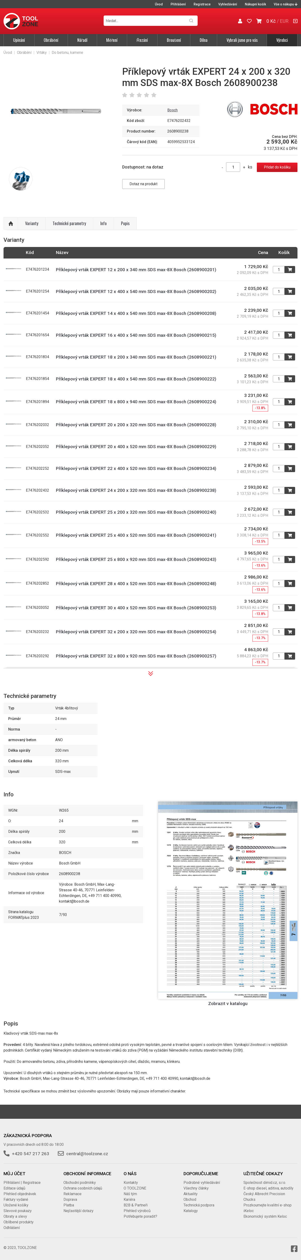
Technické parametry (69, 223)
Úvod (159, 4)
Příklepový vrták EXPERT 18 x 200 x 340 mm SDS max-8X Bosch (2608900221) (136, 357)
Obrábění (51, 40)
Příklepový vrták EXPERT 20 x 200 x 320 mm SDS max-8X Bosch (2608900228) (136, 424)
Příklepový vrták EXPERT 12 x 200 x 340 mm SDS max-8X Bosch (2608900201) (136, 269)
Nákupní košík (255, 4)
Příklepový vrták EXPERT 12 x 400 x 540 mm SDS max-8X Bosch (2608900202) (136, 291)
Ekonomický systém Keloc (265, 1216)
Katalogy (191, 1211)
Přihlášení (178, 4)
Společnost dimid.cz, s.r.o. (264, 1182)
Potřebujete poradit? (140, 1216)
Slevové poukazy (18, 1211)
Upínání (19, 40)
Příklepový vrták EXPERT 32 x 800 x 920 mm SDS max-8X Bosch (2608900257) (136, 656)
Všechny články (196, 1188)
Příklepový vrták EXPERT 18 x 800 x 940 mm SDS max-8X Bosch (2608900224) (136, 401)
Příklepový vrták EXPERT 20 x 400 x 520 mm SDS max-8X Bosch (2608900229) (136, 446)
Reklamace (72, 1194)
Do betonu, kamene (67, 52)
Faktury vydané (16, 1199)
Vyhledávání (227, 4)
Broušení (174, 40)
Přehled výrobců (137, 1211)
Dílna (203, 40)
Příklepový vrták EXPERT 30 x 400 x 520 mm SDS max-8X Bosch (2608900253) (136, 607)
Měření (111, 40)
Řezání (142, 40)
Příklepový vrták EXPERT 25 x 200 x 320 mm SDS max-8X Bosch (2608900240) (136, 512)
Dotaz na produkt (143, 184)
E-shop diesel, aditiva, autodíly (268, 1188)
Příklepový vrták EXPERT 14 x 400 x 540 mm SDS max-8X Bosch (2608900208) (136, 313)
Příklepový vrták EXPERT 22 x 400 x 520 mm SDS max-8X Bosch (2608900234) (136, 468)
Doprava (70, 1199)
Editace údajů (14, 1188)
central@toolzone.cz (87, 1153)
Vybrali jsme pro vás (242, 40)
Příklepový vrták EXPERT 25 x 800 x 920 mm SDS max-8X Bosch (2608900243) (136, 559)
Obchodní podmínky (79, 1182)
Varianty (31, 223)
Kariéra (129, 1199)
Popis (125, 223)
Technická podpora (199, 1205)
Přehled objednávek (20, 1194)
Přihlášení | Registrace (22, 1182)
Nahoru (11, 223)
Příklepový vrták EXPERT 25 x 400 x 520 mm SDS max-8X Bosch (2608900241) (136, 535)
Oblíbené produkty (19, 1222)
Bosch (172, 110)
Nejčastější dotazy (78, 1211)
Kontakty (131, 1182)
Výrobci (282, 40)
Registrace (202, 4)
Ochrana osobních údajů (82, 1188)
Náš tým (130, 1194)
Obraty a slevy (15, 1216)
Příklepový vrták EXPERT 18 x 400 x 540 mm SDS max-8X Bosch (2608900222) (136, 379)
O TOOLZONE (135, 1188)
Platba (68, 1205)
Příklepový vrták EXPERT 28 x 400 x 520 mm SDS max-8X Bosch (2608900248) (136, 583)
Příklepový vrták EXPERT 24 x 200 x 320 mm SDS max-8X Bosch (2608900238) (136, 490)
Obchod (190, 1199)
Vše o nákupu (285, 4)
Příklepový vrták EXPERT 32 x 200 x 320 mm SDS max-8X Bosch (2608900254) (136, 631)
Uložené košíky (16, 1205)
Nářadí (82, 40)
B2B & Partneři (136, 1205)
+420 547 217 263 (30, 1153)
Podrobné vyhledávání (202, 1182)
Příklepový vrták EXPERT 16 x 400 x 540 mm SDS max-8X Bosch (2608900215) (136, 335)
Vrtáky (41, 52)
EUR (284, 21)
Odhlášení (12, 1227)
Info (103, 223)
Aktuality (191, 1194)
